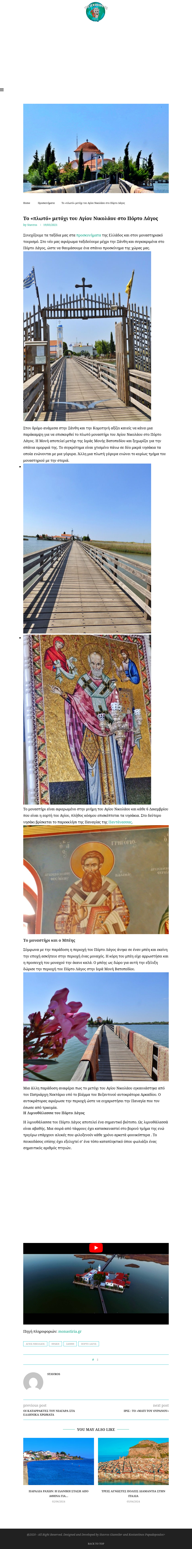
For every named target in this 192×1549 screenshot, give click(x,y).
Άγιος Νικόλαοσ (35, 1343)
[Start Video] (96, 1284)
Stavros (32, 225)
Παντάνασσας (120, 822)
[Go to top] (96, 1543)
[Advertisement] (96, 52)
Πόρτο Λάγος (88, 1343)
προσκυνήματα (88, 235)
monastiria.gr (70, 1331)
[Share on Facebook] (97, 1359)
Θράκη (55, 1343)
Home (26, 203)
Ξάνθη (70, 1343)
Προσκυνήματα (46, 203)
